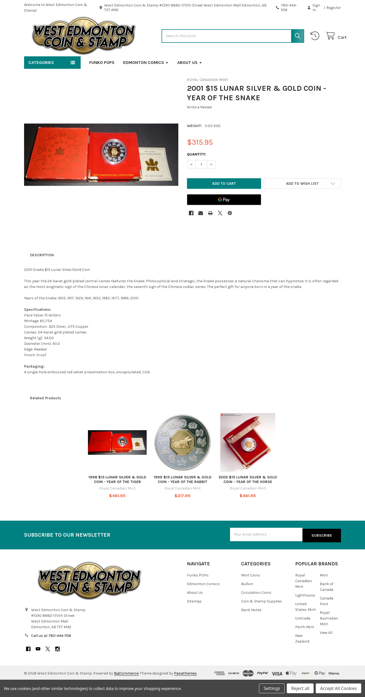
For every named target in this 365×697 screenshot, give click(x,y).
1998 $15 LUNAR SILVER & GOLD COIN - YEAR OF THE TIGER (117, 497)
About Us (189, 79)
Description (42, 272)
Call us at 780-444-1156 (51, 652)
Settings (272, 688)
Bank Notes (251, 626)
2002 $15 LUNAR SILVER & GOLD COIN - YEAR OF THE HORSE (248, 497)
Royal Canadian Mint (303, 597)
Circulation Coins (256, 609)
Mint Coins (250, 591)
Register (333, 7)
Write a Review (199, 124)
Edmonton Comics (146, 79)
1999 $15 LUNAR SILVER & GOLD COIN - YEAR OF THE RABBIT (182, 497)
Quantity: (196, 171)
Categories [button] (41, 79)
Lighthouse (305, 611)
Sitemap (194, 617)
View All (326, 649)
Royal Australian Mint (329, 635)
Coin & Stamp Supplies (261, 617)
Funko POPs (101, 79)
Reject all (300, 688)
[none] (101, 172)
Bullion (247, 600)
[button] (302, 200)
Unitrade (302, 634)
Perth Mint (304, 643)
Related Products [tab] (45, 415)
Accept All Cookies (338, 688)
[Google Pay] (224, 217)
